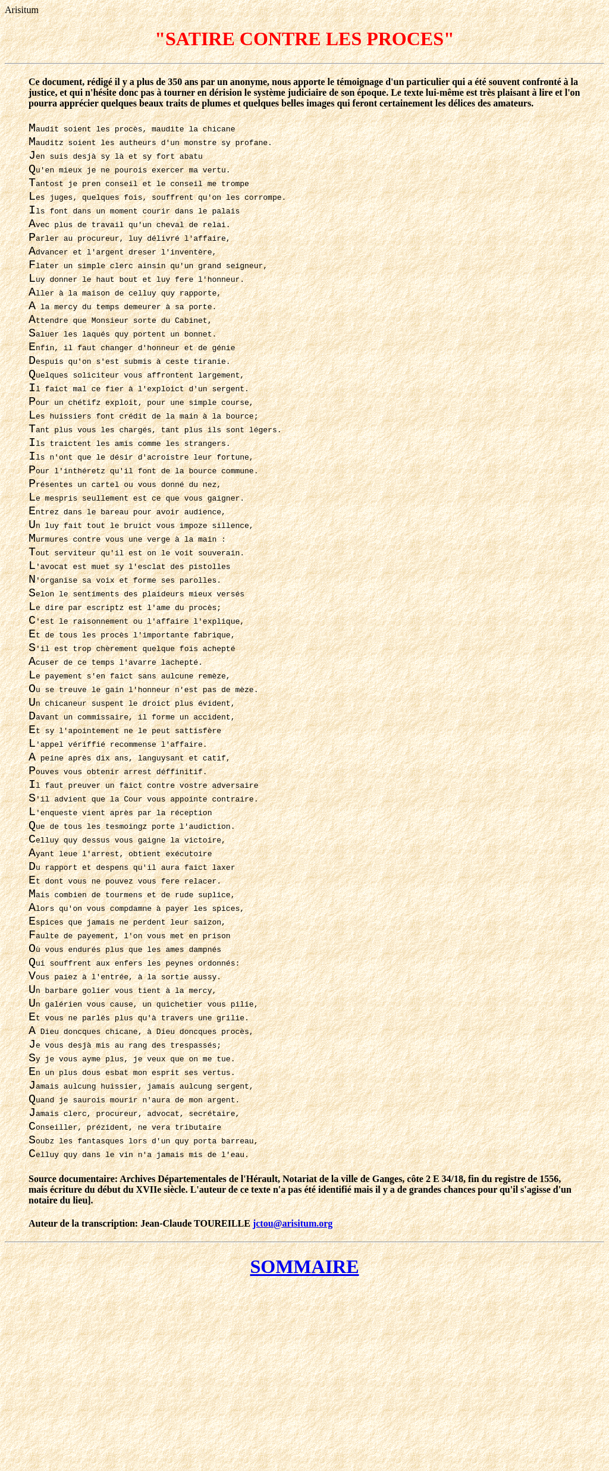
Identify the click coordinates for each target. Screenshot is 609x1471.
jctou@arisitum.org (292, 1404)
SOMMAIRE (304, 1447)
